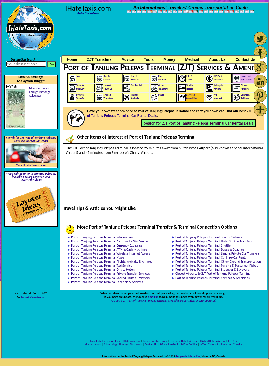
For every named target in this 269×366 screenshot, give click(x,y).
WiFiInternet (218, 96)
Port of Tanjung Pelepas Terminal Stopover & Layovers (212, 269)
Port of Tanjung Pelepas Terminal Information (102, 237)
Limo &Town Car (108, 87)
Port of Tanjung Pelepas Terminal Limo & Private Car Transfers (217, 253)
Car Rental (136, 85)
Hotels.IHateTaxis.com (127, 341)
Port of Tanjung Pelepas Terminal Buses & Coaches (209, 249)
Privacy (123, 344)
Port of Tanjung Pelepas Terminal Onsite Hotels (103, 269)
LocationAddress (245, 96)
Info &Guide (189, 77)
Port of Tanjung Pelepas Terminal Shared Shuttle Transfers (110, 278)
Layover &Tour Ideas (246, 77)
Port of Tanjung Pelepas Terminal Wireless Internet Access (110, 253)
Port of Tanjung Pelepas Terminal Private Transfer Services (110, 273)
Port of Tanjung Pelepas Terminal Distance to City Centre (109, 241)
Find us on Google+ (231, 344)
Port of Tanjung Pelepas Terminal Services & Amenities (212, 278)
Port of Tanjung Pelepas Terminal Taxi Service (101, 265)
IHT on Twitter (189, 344)
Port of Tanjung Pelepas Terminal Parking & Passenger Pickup (217, 265)
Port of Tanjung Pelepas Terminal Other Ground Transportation (218, 261)
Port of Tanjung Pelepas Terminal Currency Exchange (106, 245)
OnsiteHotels (189, 87)
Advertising (110, 344)
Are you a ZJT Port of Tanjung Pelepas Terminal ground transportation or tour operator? (164, 300)
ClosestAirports (245, 87)
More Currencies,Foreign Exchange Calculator (39, 92)
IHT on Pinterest (209, 344)
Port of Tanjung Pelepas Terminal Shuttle (203, 245)
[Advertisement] (83, 37)
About (97, 344)
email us (153, 297)
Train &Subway (80, 87)
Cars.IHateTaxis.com (31, 165)
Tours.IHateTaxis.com (155, 341)
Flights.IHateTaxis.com (212, 341)
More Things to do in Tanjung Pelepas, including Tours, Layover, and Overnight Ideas (31, 177)
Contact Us (151, 344)
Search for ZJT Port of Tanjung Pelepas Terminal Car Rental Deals (198, 123)
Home (72, 59)
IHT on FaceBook (168, 344)
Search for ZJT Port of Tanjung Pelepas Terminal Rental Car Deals (31, 139)
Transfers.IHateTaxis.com (184, 341)
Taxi (78, 76)
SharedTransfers (108, 96)
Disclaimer (136, 344)
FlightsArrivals (135, 96)
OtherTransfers (163, 87)
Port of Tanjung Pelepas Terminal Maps (97, 257)
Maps (161, 94)
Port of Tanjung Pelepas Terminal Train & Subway (208, 237)
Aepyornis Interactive (187, 356)
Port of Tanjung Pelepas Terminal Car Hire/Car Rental (211, 257)
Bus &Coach (107, 77)
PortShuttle (162, 77)
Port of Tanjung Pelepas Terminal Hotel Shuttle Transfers (213, 241)
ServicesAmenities (191, 96)
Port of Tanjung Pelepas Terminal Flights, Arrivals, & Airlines (111, 261)
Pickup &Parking (218, 87)
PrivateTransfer (80, 96)
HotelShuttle (135, 77)
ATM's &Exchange (218, 77)
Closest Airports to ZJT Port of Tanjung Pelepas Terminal (213, 273)
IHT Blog (232, 341)
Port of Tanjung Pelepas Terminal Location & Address (107, 282)
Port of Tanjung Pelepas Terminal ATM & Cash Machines (109, 249)
